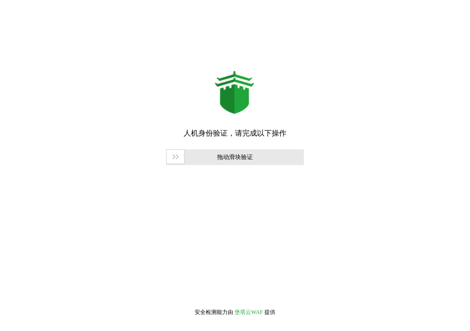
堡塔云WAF (249, 312)
